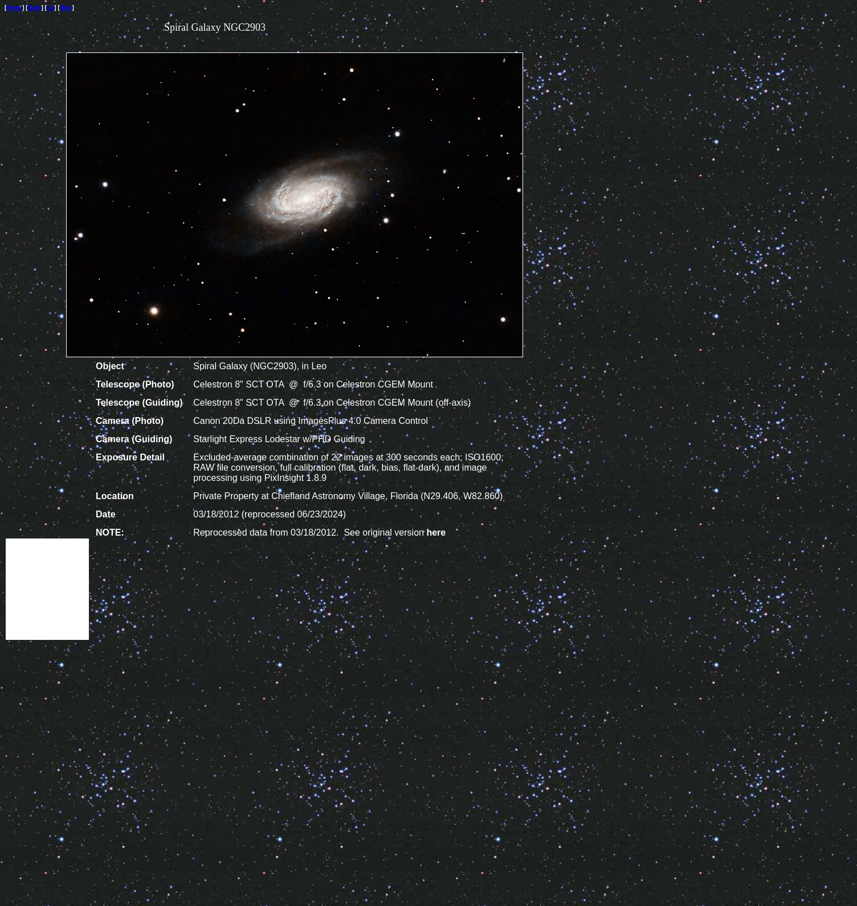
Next (66, 8)
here (436, 532)
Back (35, 8)
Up (50, 8)
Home (14, 8)
